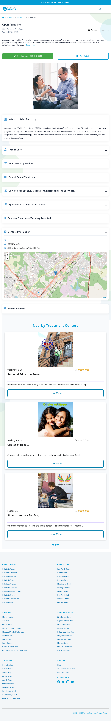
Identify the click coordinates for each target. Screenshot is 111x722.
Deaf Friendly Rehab (9, 695)
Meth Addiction (62, 644)
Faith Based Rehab (9, 692)
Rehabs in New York (9, 577)
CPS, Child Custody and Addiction (14, 651)
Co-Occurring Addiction (10, 699)
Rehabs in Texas (8, 581)
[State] (11, 17)
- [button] (7, 259)
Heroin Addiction (63, 651)
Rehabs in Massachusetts (11, 592)
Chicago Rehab (62, 603)
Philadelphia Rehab (64, 584)
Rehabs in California (9, 573)
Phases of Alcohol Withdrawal (13, 632)
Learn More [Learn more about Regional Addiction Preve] (55, 393)
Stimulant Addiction (64, 618)
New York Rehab (63, 596)
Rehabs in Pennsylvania (11, 599)
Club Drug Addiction (64, 647)
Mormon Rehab (8, 688)
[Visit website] (83, 55)
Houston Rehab (63, 581)
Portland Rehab (63, 599)
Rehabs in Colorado (9, 588)
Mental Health (7, 618)
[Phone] (27, 56)
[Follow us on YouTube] (72, 682)
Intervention (6, 640)
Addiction (6, 613)
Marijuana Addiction (64, 636)
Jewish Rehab (7, 681)
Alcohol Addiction (63, 625)
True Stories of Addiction (66, 669)
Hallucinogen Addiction (65, 632)
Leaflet (104, 298)
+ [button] (7, 255)
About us (60, 661)
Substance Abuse (64, 613)
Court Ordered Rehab (10, 647)
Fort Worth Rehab (63, 570)
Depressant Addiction (65, 621)
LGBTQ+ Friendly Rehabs (11, 629)
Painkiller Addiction (64, 629)
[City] (21, 17)
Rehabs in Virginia (8, 603)
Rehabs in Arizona (9, 584)
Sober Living (6, 673)
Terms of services (90, 714)
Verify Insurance (63, 673)
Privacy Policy (102, 714)
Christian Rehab (8, 684)
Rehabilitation (7, 669)
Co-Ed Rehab (7, 677)
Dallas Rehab (62, 573)
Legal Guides (7, 644)
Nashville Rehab (63, 577)
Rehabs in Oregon (8, 596)
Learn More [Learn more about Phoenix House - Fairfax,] (55, 534)
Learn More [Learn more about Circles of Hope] (55, 464)
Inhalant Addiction (63, 640)
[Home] (4, 17)
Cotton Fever (7, 625)
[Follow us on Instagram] (67, 682)
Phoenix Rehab (62, 592)
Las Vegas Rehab (63, 588)
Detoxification (7, 666)
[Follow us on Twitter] (63, 682)
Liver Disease (7, 636)
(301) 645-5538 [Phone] (13, 244)
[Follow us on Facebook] (58, 682)
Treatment (6, 661)
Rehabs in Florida (8, 570)
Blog (59, 666)
